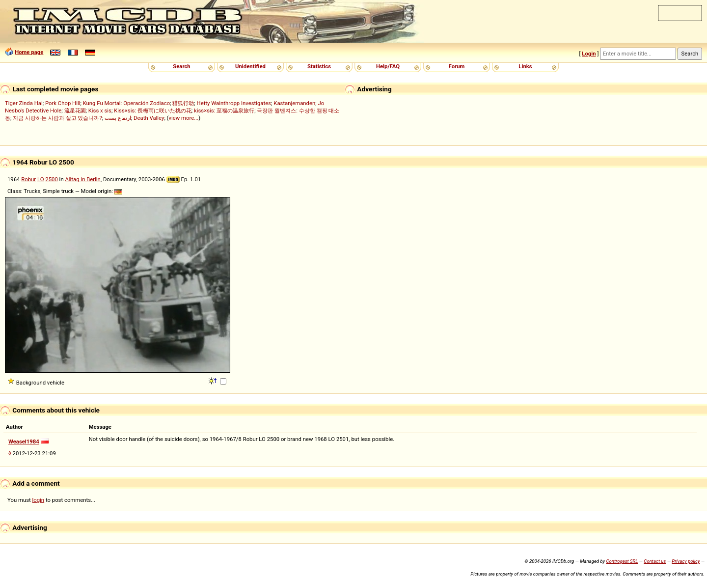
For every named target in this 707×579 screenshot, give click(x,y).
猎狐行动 (183, 103)
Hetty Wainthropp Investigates (234, 103)
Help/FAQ (388, 66)
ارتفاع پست (118, 117)
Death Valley (149, 117)
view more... (183, 117)
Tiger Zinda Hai (24, 103)
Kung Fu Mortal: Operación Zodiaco (126, 103)
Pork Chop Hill (63, 103)
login (38, 499)
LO (40, 179)
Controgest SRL (622, 561)
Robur (28, 179)
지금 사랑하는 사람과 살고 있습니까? (57, 117)
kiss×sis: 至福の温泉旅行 (224, 110)
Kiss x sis (99, 110)
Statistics (319, 66)
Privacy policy (686, 561)
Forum (457, 66)
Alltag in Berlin (82, 179)
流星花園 (75, 110)
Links (525, 66)
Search (181, 66)
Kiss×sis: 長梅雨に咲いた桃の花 (152, 110)
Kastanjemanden (294, 103)
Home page (29, 52)
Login (589, 53)
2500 (51, 179)
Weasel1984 (23, 441)
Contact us (655, 561)
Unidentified (250, 66)
